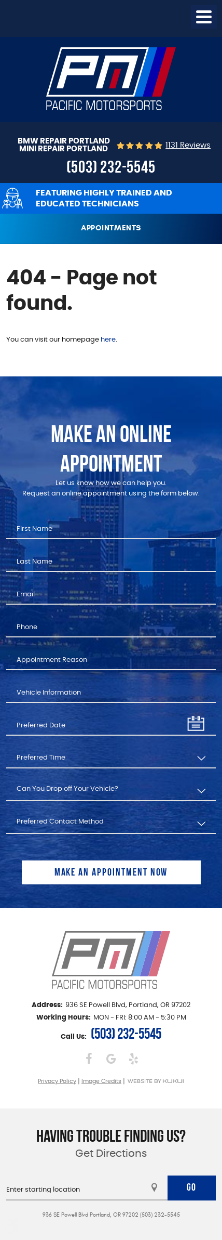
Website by (155, 1081)
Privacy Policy (57, 1081)
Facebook (89, 1059)
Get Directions (111, 1153)
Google (111, 1059)
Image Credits (101, 1081)
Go (192, 1187)
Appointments (111, 227)
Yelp (133, 1059)
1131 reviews (188, 145)
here (108, 339)
